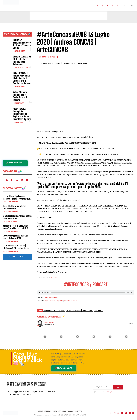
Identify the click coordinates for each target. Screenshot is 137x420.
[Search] (132, 5)
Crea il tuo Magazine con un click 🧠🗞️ (27, 358)
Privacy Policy (110, 392)
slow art (98, 310)
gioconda (48, 310)
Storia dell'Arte (19, 103)
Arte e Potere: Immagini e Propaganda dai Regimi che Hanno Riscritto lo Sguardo (22, 114)
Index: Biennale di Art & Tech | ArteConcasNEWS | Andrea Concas (16, 247)
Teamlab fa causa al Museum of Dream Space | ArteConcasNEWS (15, 227)
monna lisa (87, 310)
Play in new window (50, 298)
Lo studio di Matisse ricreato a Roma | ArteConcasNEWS (17, 217)
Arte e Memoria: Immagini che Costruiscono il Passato (20, 96)
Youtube (54, 278)
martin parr (59, 310)
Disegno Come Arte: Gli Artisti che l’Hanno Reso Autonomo (22, 60)
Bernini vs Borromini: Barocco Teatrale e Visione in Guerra (22, 44)
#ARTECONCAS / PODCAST (86, 284)
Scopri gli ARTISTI (19, 51)
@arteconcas (49, 322)
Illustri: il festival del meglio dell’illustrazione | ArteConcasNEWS (17, 197)
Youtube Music (69, 301)
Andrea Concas (54, 63)
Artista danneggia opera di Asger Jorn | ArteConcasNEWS (15, 237)
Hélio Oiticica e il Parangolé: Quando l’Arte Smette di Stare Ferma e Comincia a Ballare (21, 78)
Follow (131, 323)
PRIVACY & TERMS (79, 415)
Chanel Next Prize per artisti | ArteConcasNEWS (14, 207)
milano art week (74, 310)
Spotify (60, 301)
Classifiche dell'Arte (21, 67)
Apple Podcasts (50, 301)
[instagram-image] (45, 336)
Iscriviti (117, 387)
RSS (78, 301)
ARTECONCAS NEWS (10, 202)
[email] (103, 387)
